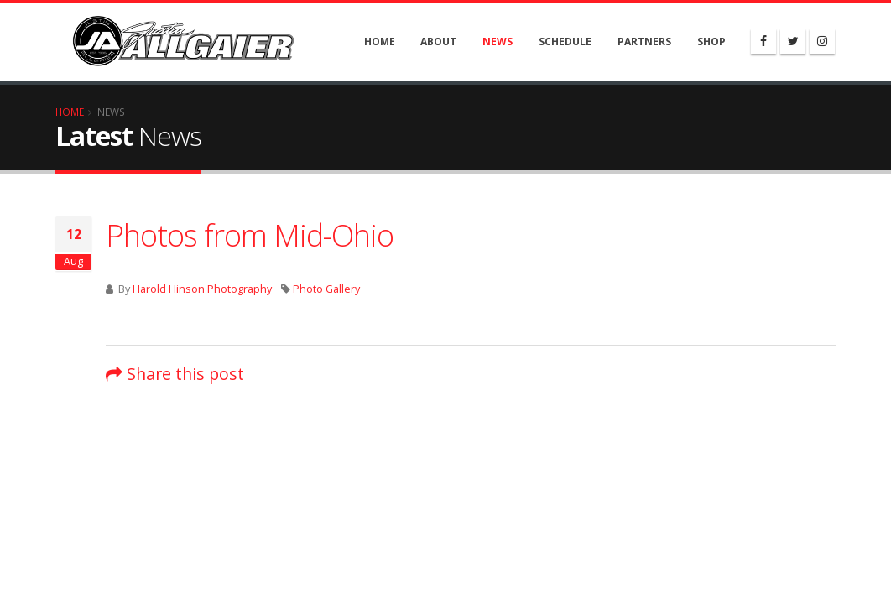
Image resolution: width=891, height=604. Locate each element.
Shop (711, 41)
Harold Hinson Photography (202, 289)
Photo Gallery (326, 289)
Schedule (565, 41)
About (438, 41)
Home (379, 41)
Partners (644, 41)
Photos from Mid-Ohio (249, 235)
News (497, 41)
